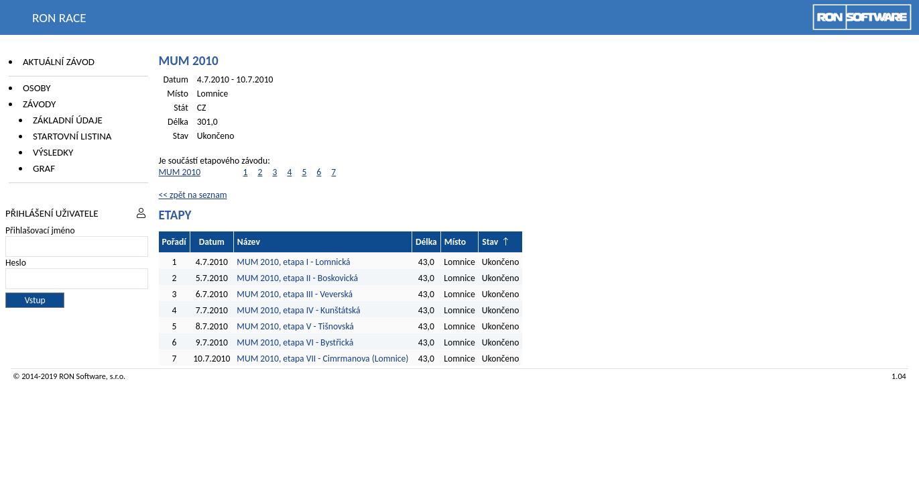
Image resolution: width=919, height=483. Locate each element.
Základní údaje (68, 120)
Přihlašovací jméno (40, 230)
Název (248, 242)
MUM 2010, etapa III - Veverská (295, 294)
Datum (212, 242)
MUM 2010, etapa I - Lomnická (293, 262)
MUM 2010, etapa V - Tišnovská (295, 326)
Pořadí (174, 242)
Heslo (15, 262)
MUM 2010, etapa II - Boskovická (297, 278)
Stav (490, 242)
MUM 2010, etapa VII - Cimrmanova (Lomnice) (322, 358)
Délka (426, 242)
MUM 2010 (180, 172)
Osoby (37, 88)
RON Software (82, 376)
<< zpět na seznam (193, 195)
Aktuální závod (59, 62)
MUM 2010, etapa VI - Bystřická (295, 342)
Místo (455, 242)
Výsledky (53, 152)
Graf (44, 168)
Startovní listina (72, 136)
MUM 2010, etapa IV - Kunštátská (298, 310)
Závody (39, 104)
